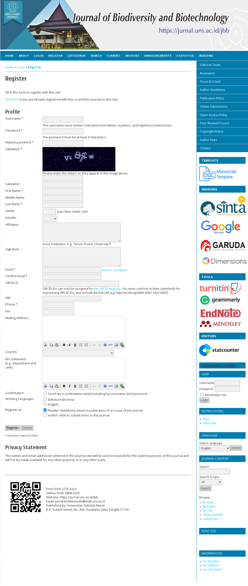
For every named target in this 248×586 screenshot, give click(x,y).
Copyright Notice (211, 131)
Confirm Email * (16, 276)
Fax (7, 311)
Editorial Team (210, 65)
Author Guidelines (212, 90)
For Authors (211, 565)
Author (53, 415)
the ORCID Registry (106, 289)
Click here (12, 99)
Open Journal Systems (218, 365)
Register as (13, 410)
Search (96, 55)
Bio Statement (15, 359)
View (206, 419)
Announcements (157, 55)
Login (38, 55)
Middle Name (15, 197)
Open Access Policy (213, 115)
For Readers (211, 561)
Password (206, 389)
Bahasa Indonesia (61, 400)
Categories (210, 519)
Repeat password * (19, 142)
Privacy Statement (114, 270)
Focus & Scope (210, 81)
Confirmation (14, 393)
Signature (12, 249)
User (20, 67)
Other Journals (213, 515)
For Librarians (212, 569)
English (53, 404)
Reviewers (207, 73)
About (24, 55)
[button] (45, 344)
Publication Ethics (212, 98)
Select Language (210, 443)
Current (113, 55)
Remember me (215, 395)
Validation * (13, 149)
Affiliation (12, 225)
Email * (10, 269)
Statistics (185, 55)
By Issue (208, 502)
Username (206, 383)
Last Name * (14, 204)
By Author (209, 506)
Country (11, 352)
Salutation (12, 184)
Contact (205, 148)
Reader (53, 410)
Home (9, 55)
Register (55, 55)
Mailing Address (17, 318)
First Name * (14, 191)
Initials (10, 211)
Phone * (11, 304)
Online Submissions (213, 106)
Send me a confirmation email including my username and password (97, 394)
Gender (11, 218)
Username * (14, 119)
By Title (208, 510)
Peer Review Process (214, 123)
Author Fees (208, 140)
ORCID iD (11, 283)
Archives (132, 55)
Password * (13, 130)
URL (8, 298)
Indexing (206, 55)
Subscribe (210, 423)
